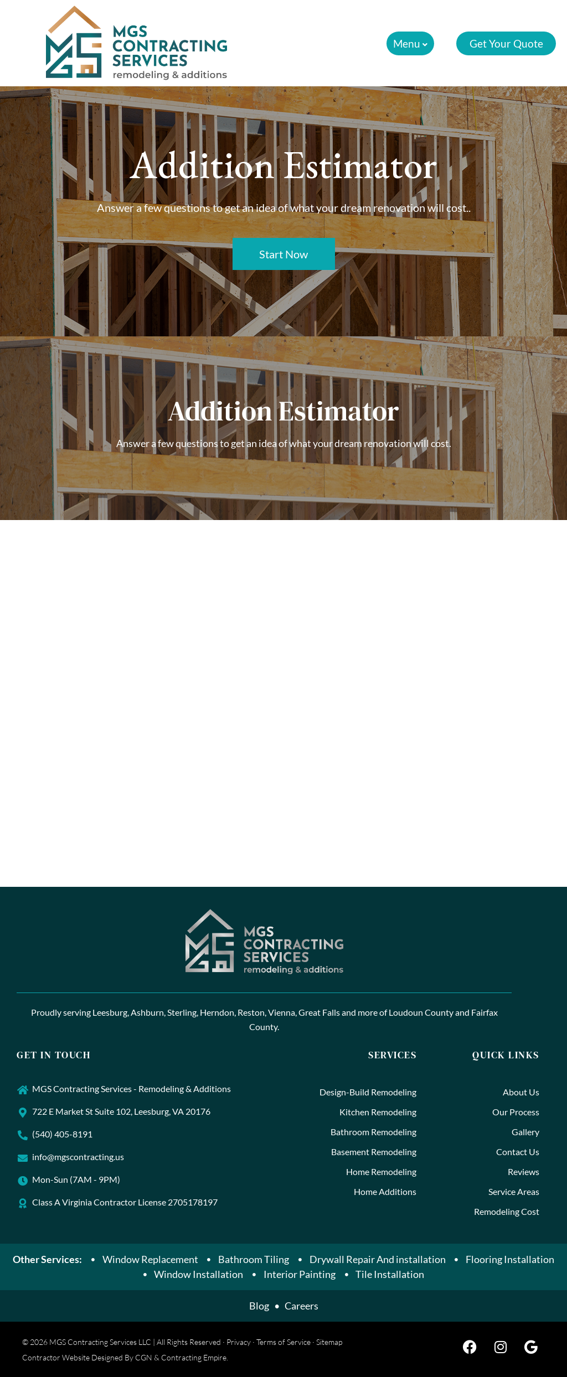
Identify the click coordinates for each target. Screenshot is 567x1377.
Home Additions (385, 1191)
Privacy (238, 1342)
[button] (410, 43)
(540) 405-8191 (62, 1134)
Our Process (515, 1111)
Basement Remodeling (373, 1151)
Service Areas (513, 1191)
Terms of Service (283, 1342)
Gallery (525, 1131)
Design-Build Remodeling (367, 1092)
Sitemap (329, 1342)
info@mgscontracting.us (78, 1156)
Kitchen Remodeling (377, 1111)
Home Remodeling (381, 1171)
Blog (259, 1306)
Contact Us (517, 1151)
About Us (521, 1092)
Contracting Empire (193, 1357)
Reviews (523, 1171)
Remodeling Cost (506, 1211)
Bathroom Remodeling (373, 1131)
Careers (301, 1306)
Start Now (283, 254)
